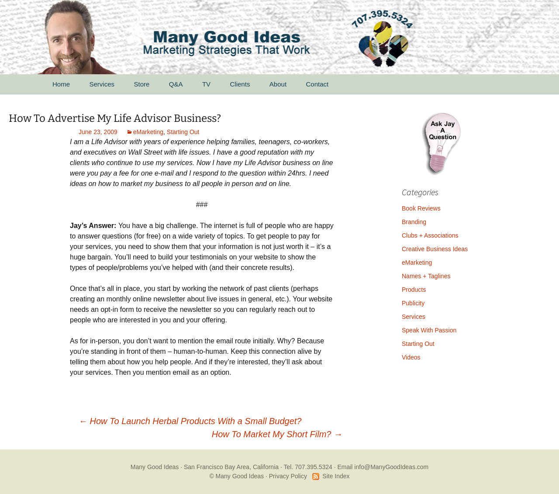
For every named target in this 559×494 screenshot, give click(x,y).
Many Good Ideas (155, 466)
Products (414, 289)
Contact (317, 84)
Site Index (335, 476)
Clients (240, 84)
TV (206, 84)
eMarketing (148, 131)
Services (101, 84)
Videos (411, 357)
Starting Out (183, 131)
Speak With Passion (429, 330)
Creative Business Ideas (435, 248)
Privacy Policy (288, 476)
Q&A (176, 84)
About (277, 84)
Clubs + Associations (430, 235)
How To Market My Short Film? (277, 434)
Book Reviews (421, 208)
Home (61, 84)
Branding (414, 221)
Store (141, 84)
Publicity (413, 303)
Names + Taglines (426, 276)
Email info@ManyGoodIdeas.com (382, 466)
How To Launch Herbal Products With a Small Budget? (190, 421)
